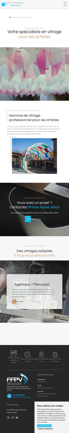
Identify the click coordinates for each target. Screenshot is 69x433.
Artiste (30, 17)
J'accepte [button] (40, 425)
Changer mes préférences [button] (45, 428)
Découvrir (19, 301)
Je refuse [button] (48, 425)
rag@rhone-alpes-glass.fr (45, 388)
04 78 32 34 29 (41, 382)
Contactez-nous (34, 219)
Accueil (14, 17)
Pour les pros (21, 17)
